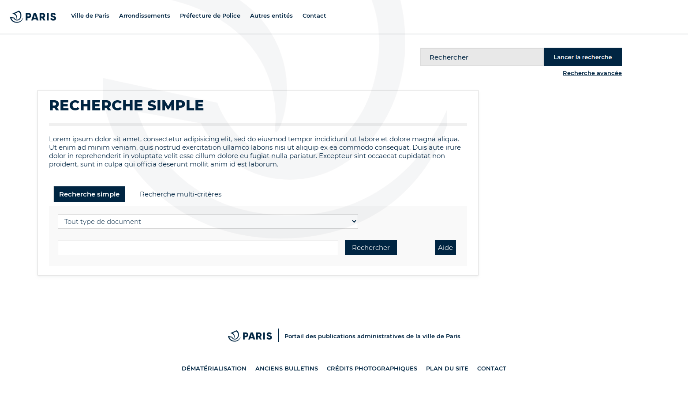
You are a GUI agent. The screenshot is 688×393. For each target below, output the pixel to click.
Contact (491, 368)
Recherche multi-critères (180, 194)
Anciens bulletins (286, 368)
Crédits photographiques (372, 368)
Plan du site (447, 368)
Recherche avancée (592, 72)
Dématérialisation (214, 368)
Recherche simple (89, 194)
